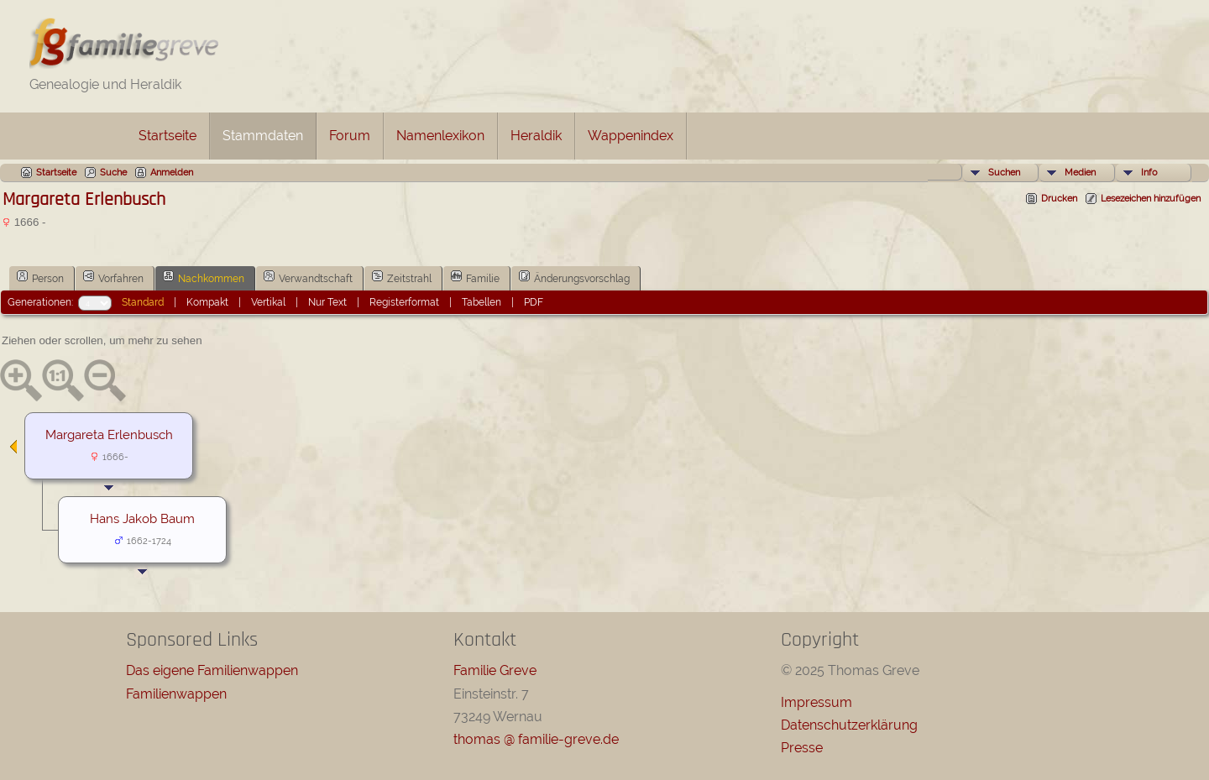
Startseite (167, 136)
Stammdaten (262, 136)
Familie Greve (494, 670)
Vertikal (268, 302)
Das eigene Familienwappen (212, 670)
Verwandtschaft (308, 277)
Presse (802, 748)
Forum (349, 136)
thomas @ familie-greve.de (536, 739)
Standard (143, 302)
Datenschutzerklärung (849, 725)
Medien (1080, 172)
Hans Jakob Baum (142, 518)
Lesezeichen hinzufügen (1151, 198)
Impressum (816, 702)
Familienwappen (176, 694)
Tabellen (481, 302)
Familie (475, 277)
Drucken (1059, 198)
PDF (533, 302)
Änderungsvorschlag (574, 277)
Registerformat (404, 302)
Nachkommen (203, 277)
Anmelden (171, 172)
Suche (113, 172)
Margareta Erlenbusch (109, 434)
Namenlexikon (440, 136)
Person (40, 277)
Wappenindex (630, 136)
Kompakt (207, 302)
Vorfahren (113, 277)
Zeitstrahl (402, 277)
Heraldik (536, 136)
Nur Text (327, 302)
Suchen (1004, 172)
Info (1149, 172)
